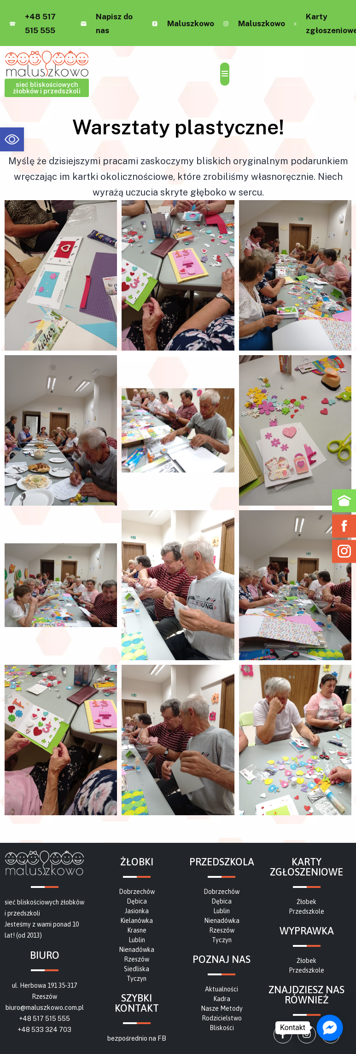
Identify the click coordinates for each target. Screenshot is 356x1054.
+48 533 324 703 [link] (44, 1029)
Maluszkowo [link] (190, 23)
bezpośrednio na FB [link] (136, 1038)
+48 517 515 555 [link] (44, 1018)
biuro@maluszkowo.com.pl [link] (45, 1007)
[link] (12, 139)
